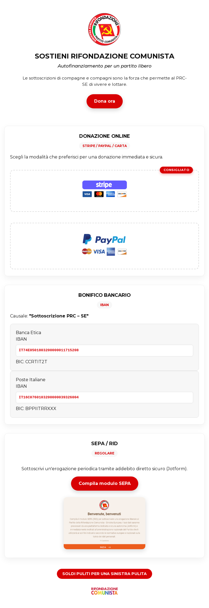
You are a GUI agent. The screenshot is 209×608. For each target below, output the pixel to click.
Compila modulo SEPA (105, 483)
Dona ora (104, 101)
